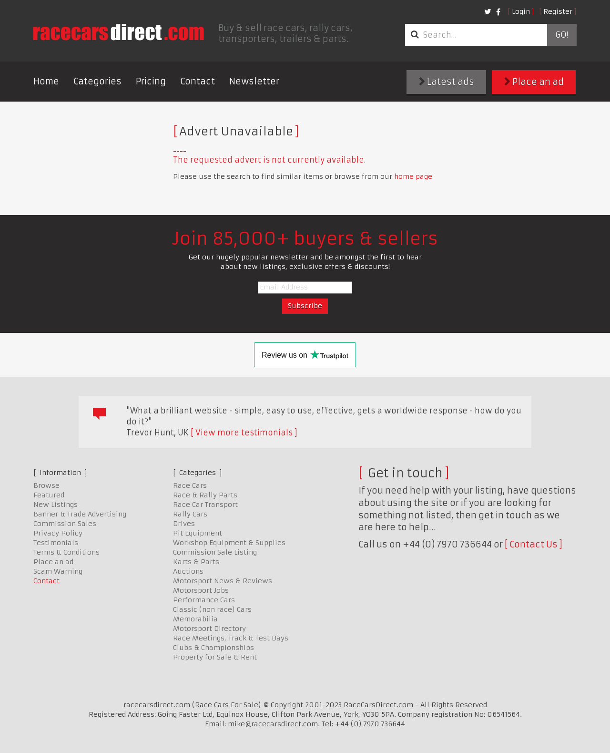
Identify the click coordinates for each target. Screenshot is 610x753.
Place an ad (534, 81)
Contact (197, 81)
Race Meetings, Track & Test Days (230, 638)
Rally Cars (190, 514)
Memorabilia (195, 619)
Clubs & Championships (213, 647)
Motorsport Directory (209, 628)
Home (46, 81)
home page (413, 176)
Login (521, 11)
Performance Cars (204, 600)
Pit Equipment (197, 533)
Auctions (188, 571)
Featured (48, 495)
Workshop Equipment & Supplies (229, 542)
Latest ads (446, 81)
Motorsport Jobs (201, 590)
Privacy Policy (57, 533)
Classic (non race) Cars (212, 609)
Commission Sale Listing (215, 552)
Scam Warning (57, 571)
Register (557, 11)
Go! (561, 35)
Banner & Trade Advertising (79, 514)
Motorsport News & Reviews (222, 581)
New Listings (55, 504)
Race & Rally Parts (205, 495)
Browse (46, 485)
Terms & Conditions (66, 552)
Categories (97, 81)
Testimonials (55, 542)
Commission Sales (64, 523)
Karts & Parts (196, 561)
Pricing (151, 81)
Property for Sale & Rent (215, 657)
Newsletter (254, 81)
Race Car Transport (205, 504)
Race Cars (190, 485)
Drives (184, 523)
